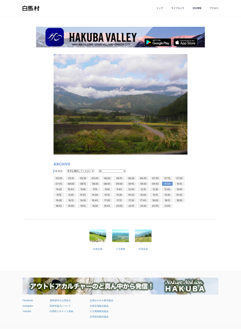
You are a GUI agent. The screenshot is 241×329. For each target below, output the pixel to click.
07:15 (167, 178)
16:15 (71, 200)
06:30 (131, 178)
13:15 (59, 195)
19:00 (71, 206)
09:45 (155, 184)
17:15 (119, 200)
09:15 (131, 184)
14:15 (107, 195)
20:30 (143, 206)
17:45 (143, 200)
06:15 (119, 178)
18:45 (59, 206)
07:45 (59, 184)
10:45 (71, 189)
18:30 (179, 200)
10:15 (179, 184)
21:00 (167, 206)
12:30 (155, 189)
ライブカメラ (177, 8)
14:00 (95, 195)
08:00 (71, 184)
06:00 (107, 178)
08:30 (95, 184)
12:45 (167, 189)
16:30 (83, 200)
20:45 (155, 206)
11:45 (119, 189)
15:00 (143, 195)
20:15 (131, 206)
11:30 (107, 189)
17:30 (131, 200)
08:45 (107, 184)
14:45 (131, 195)
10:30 (59, 189)
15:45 (179, 195)
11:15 (95, 189)
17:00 (107, 200)
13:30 (71, 195)
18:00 (155, 200)
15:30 (167, 195)
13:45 (83, 195)
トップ (159, 8)
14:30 (119, 195)
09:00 (119, 184)
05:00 (59, 178)
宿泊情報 (197, 8)
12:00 (131, 189)
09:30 (143, 184)
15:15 (155, 195)
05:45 (95, 178)
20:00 (119, 206)
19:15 (83, 206)
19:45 (107, 206)
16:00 (59, 200)
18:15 (167, 200)
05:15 (71, 178)
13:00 (179, 189)
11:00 (83, 189)
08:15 (83, 184)
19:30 (95, 206)
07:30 (179, 178)
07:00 (155, 178)
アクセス (214, 8)
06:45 (143, 178)
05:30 (83, 178)
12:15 (143, 189)
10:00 (167, 184)
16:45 (95, 200)
